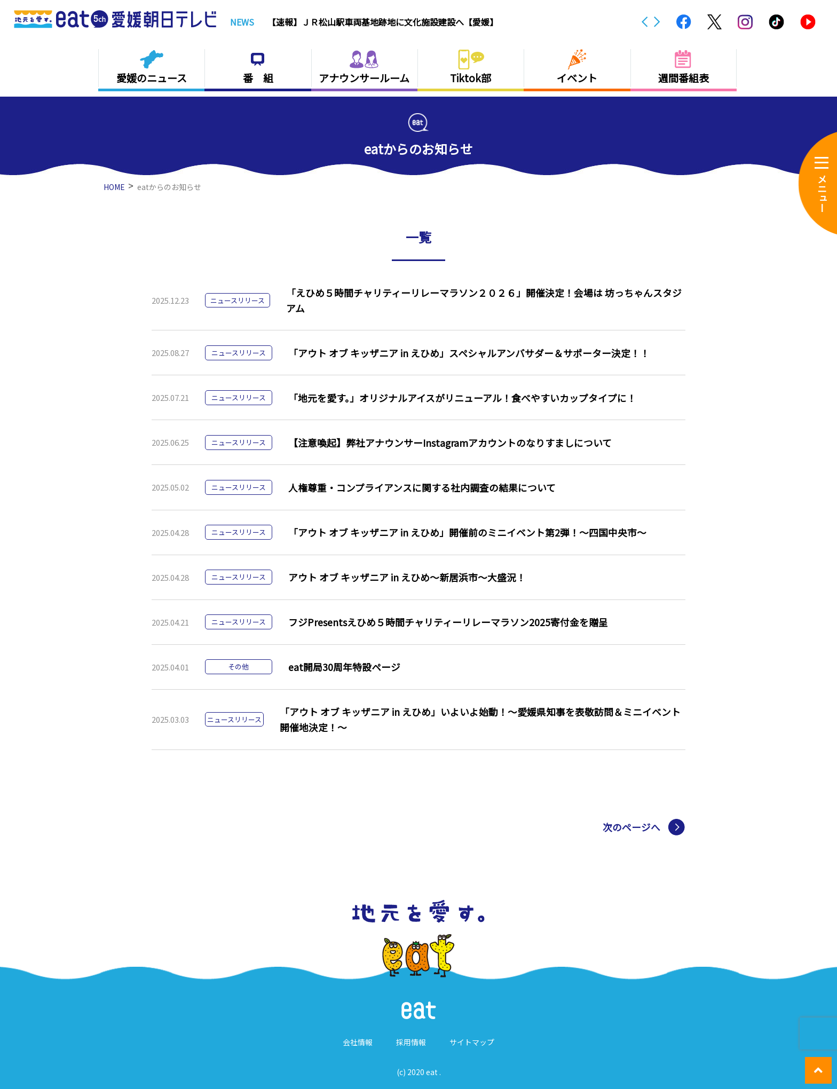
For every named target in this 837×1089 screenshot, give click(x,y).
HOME (114, 187)
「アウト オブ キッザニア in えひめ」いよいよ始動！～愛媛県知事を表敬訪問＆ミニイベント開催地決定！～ (479, 719)
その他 (238, 666)
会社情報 (358, 1042)
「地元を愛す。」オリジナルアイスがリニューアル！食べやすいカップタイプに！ (462, 398)
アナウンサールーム (364, 77)
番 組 (258, 77)
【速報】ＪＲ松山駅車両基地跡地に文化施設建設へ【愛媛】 (382, 21)
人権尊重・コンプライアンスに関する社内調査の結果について (421, 487)
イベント (577, 77)
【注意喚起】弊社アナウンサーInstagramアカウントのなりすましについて (450, 442)
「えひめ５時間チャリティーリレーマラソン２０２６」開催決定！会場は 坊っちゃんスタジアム (483, 300)
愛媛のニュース (151, 77)
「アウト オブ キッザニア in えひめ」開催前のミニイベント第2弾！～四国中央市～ (467, 532)
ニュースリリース (237, 300)
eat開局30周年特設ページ (344, 667)
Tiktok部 (470, 77)
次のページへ (630, 827)
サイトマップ (471, 1042)
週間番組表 (683, 77)
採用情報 (411, 1042)
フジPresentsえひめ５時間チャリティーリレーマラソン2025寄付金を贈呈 (447, 622)
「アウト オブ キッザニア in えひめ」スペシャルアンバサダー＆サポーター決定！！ (468, 353)
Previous (645, 22)
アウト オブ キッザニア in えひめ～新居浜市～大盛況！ (406, 577)
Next (657, 22)
